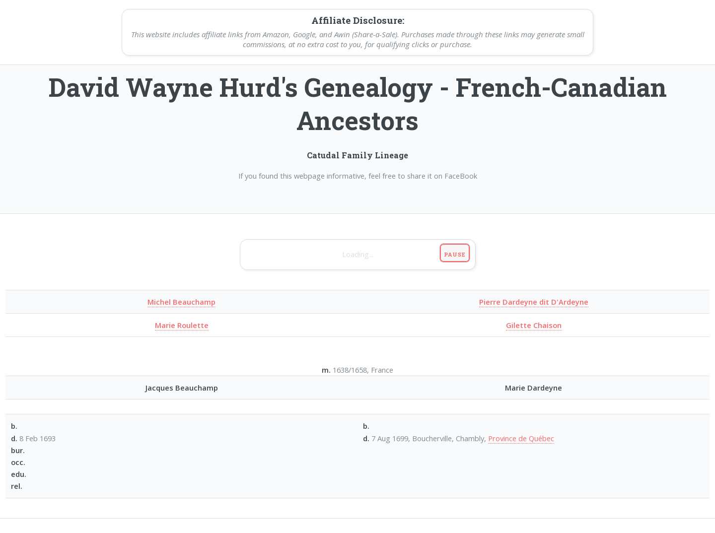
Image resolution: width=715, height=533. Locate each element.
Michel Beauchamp (181, 302)
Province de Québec (521, 438)
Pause (454, 254)
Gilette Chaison (534, 325)
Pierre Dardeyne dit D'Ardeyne (533, 302)
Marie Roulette (182, 325)
